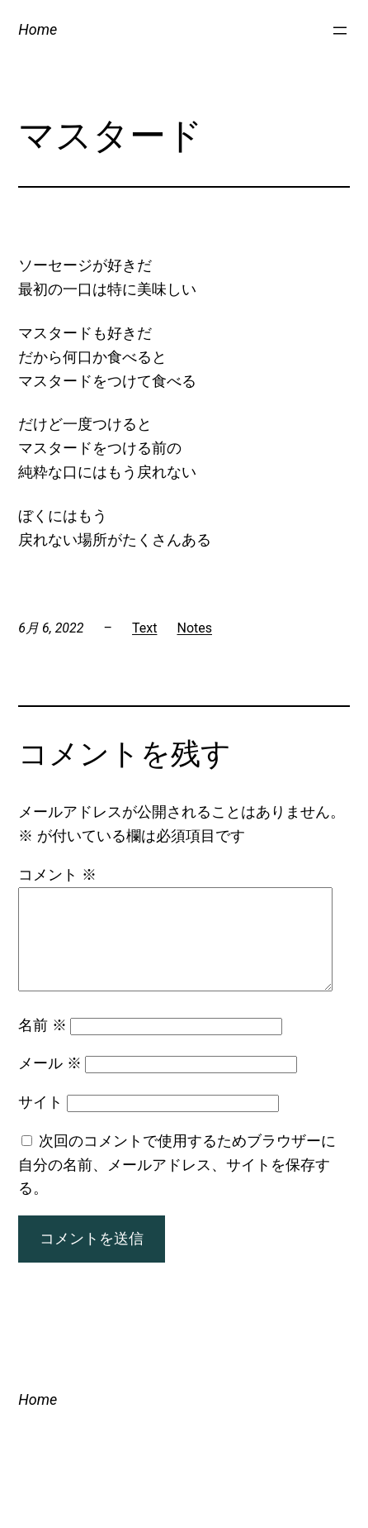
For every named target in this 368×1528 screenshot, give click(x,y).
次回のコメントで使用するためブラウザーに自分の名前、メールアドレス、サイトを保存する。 (176, 1184)
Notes (194, 628)
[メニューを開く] (340, 31)
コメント (57, 874)
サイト (40, 1121)
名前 (42, 1044)
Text (144, 628)
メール (49, 1082)
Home (37, 29)
